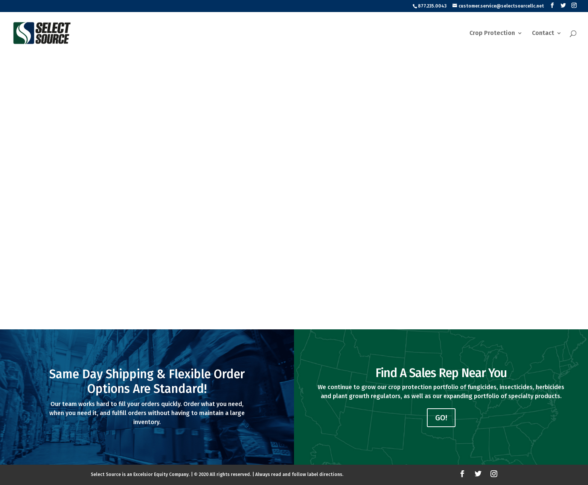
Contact (543, 33)
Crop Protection (492, 33)
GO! (441, 417)
